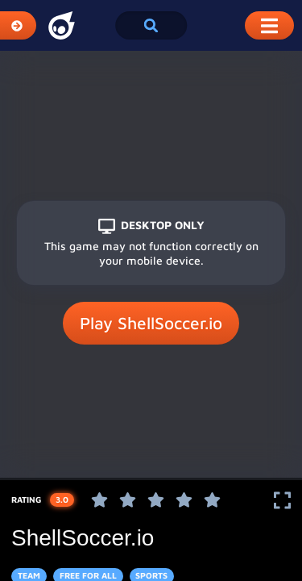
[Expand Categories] (18, 25)
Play (151, 323)
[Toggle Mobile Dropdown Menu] (269, 25)
